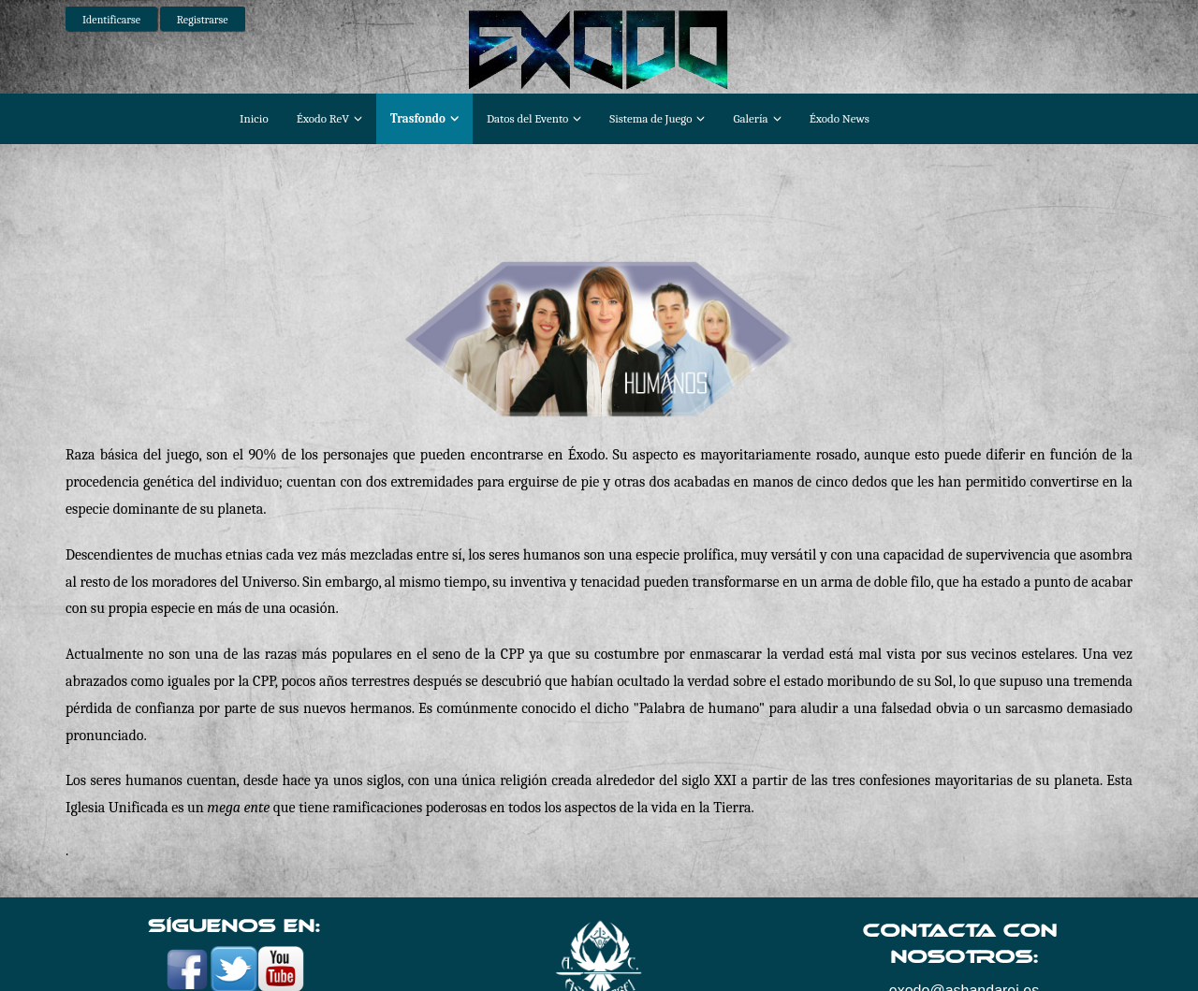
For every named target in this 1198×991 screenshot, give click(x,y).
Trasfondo (418, 118)
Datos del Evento (527, 118)
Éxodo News (839, 118)
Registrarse (202, 19)
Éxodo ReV (323, 118)
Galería (750, 118)
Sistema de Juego (650, 118)
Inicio (254, 118)
